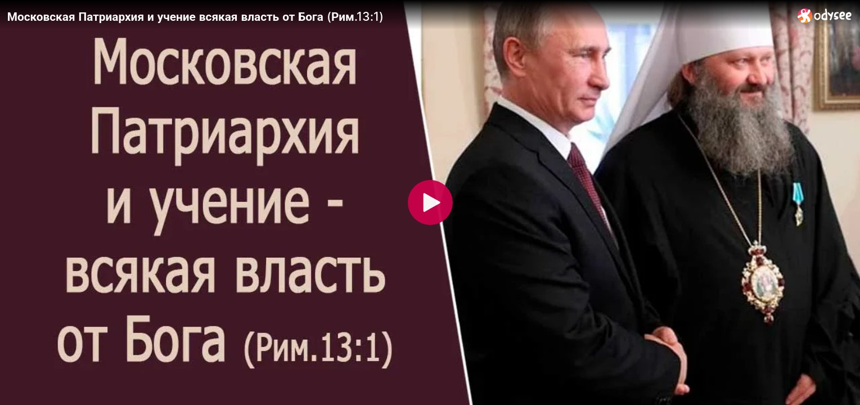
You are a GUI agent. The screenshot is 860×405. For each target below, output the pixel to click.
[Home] (825, 15)
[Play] (430, 202)
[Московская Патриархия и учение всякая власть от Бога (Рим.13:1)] (398, 16)
